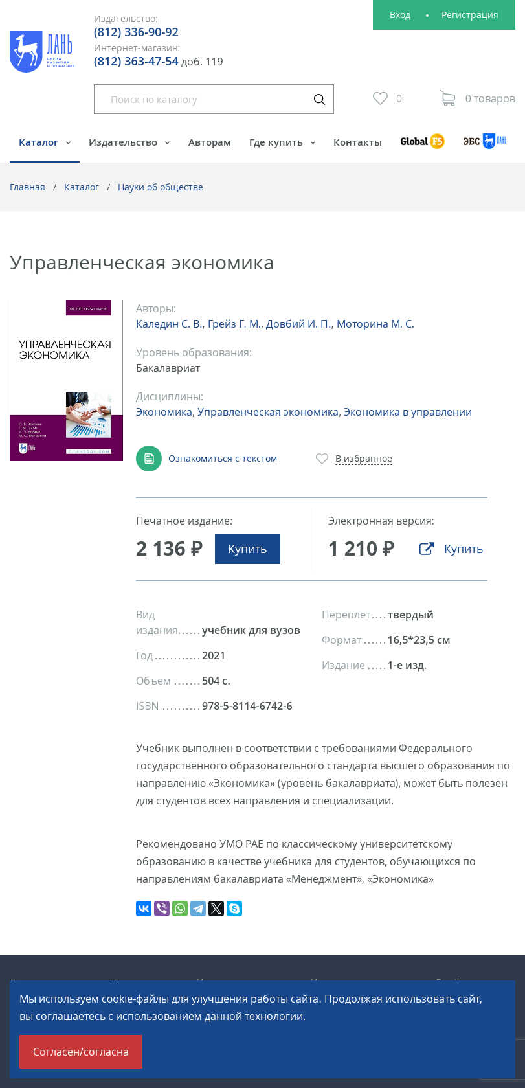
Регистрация (469, 14)
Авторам (209, 141)
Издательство (124, 141)
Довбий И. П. (298, 324)
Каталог (40, 141)
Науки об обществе (160, 187)
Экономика (164, 412)
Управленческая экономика (268, 412)
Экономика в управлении (408, 412)
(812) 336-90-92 (136, 32)
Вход (400, 14)
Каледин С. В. (169, 324)
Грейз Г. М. (234, 324)
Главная (27, 187)
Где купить (277, 141)
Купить (247, 548)
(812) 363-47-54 (136, 61)
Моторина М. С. (375, 324)
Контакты (357, 141)
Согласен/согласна (81, 1052)
